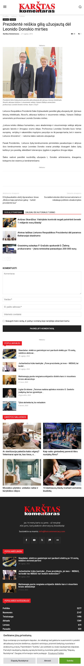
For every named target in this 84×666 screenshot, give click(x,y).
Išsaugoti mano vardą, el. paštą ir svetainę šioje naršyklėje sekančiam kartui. (38, 321)
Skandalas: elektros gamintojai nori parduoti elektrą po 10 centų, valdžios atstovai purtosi (48, 559)
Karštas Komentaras (11, 34)
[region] (42, 648)
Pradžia (6, 16)
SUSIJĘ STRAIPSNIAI (13, 212)
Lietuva (14, 16)
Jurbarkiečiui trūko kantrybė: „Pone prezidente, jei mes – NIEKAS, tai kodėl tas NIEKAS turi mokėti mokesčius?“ (48, 572)
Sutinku (70, 661)
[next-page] (8, 259)
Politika (22, 16)
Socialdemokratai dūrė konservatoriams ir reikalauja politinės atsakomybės (62, 198)
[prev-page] (4, 259)
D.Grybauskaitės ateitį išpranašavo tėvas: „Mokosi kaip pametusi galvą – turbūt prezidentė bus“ (21, 200)
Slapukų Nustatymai (19, 661)
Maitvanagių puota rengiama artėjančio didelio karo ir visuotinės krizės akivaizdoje (48, 585)
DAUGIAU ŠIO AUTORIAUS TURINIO (40, 212)
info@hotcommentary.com (52, 531)
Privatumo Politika (56, 653)
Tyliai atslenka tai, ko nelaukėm (32, 402)
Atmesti (47, 661)
